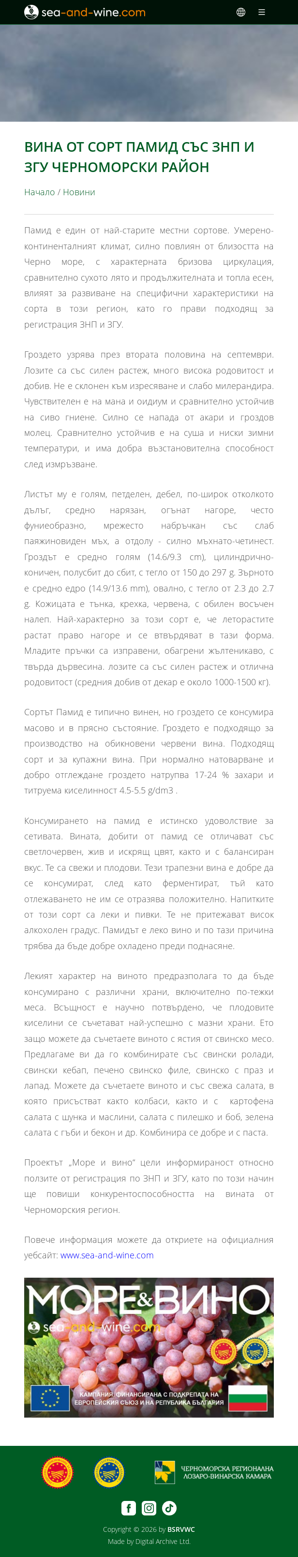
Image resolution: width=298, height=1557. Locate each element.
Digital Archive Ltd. (163, 1541)
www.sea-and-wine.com (107, 1255)
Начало (39, 192)
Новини (79, 192)
